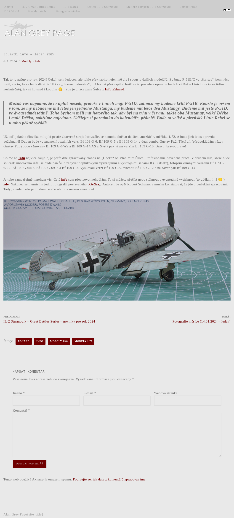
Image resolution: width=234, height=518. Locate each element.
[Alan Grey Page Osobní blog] (43, 28)
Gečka (94, 183)
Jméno (19, 392)
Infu (22, 157)
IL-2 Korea (71, 6)
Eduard (24, 340)
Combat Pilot (188, 6)
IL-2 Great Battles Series (38, 6)
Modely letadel (38, 11)
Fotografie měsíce (68, 11)
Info (40, 340)
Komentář (21, 409)
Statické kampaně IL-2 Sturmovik (149, 6)
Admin (8, 6)
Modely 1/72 (84, 340)
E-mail (89, 392)
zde (6, 183)
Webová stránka (166, 392)
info (64, 179)
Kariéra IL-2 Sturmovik (102, 6)
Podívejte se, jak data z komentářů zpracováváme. (110, 478)
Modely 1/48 (59, 340)
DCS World (11, 11)
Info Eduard (124, 89)
